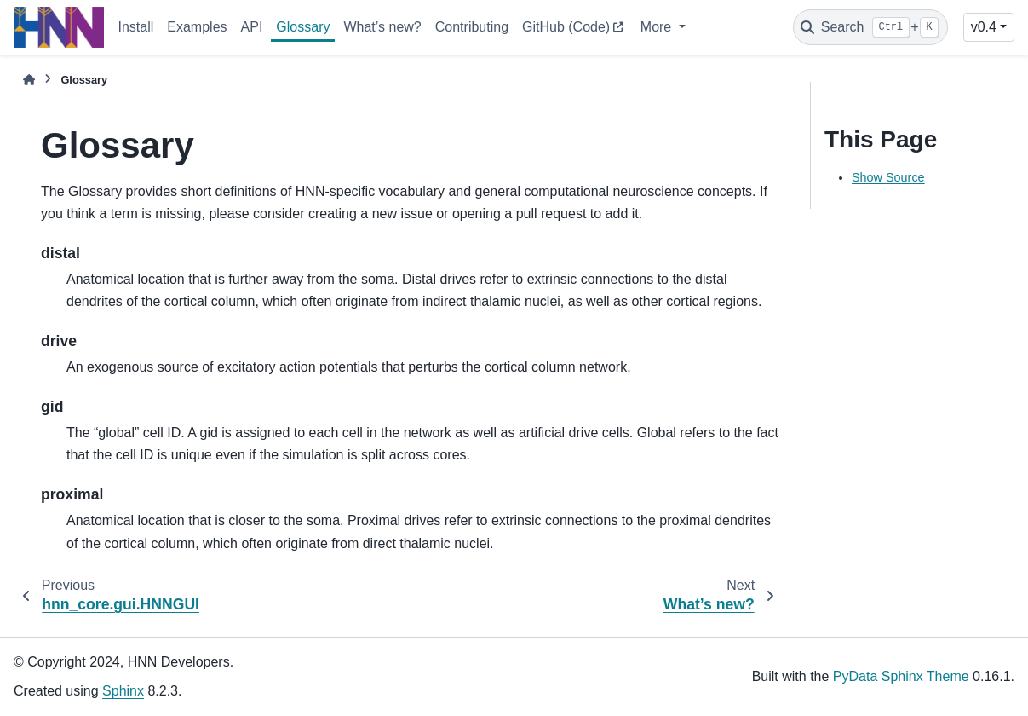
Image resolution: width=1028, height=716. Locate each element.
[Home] (29, 80)
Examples (197, 27)
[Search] (870, 27)
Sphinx (123, 691)
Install (135, 27)
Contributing (471, 27)
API (252, 27)
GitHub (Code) (566, 27)
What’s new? (382, 27)
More (657, 27)
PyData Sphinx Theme (901, 676)
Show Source (888, 177)
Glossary (303, 27)
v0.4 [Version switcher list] (983, 27)
